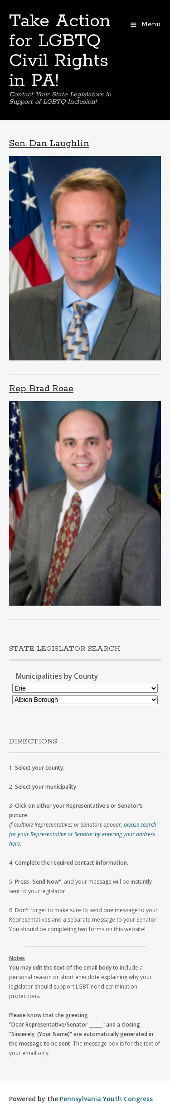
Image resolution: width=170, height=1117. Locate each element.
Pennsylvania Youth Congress (106, 1098)
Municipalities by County (57, 676)
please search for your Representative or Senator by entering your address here (82, 834)
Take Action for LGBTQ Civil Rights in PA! (60, 51)
